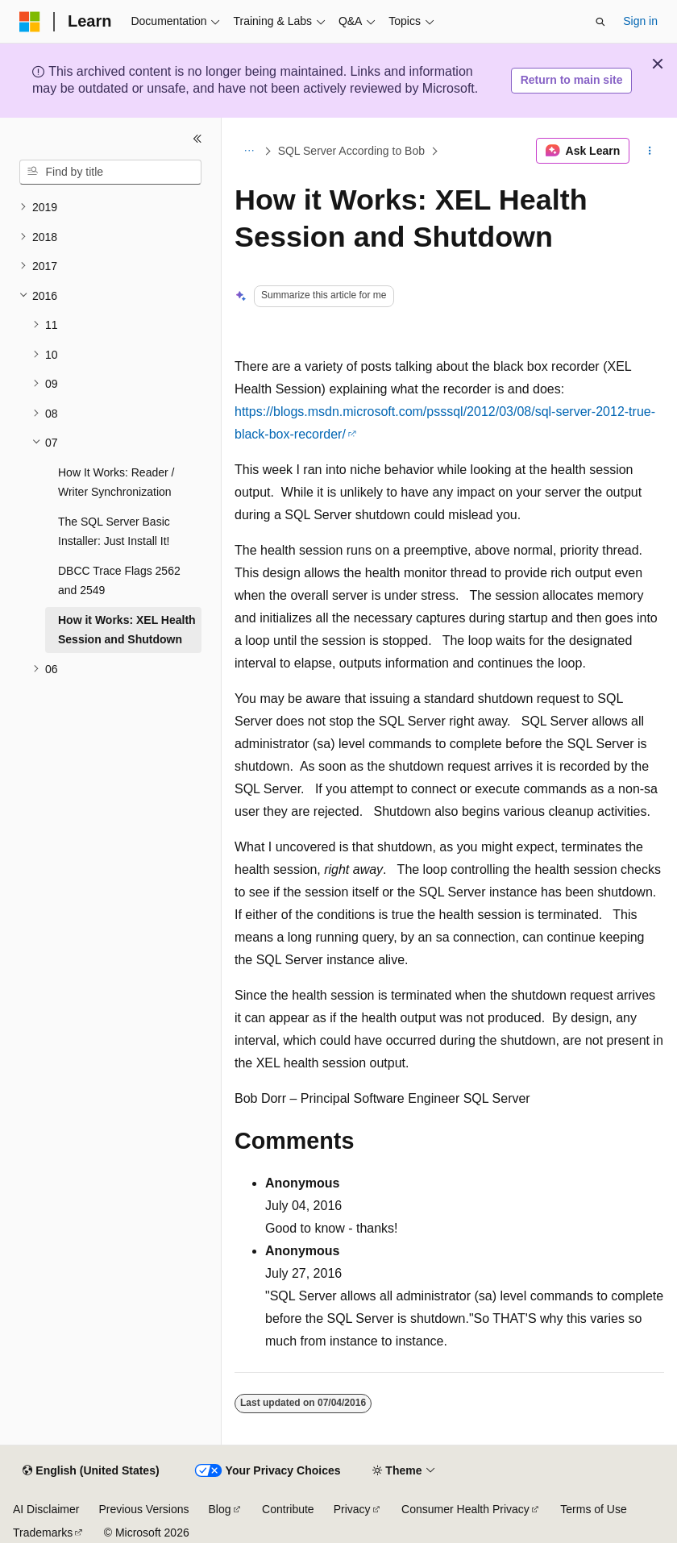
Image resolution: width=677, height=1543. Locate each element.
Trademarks (43, 1532)
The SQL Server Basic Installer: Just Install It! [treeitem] (114, 531)
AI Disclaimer (46, 1509)
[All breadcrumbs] (249, 151)
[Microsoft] (29, 21)
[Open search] (600, 21)
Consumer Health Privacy (465, 1509)
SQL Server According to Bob (351, 150)
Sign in (640, 21)
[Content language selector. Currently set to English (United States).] (90, 1471)
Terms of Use (593, 1509)
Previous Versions (143, 1509)
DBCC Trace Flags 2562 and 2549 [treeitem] (119, 580)
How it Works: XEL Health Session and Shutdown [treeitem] (127, 630)
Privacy (352, 1509)
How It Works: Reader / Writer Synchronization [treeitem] (116, 482)
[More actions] (650, 151)
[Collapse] (197, 138)
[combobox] (110, 172)
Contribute (288, 1509)
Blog (220, 1509)
